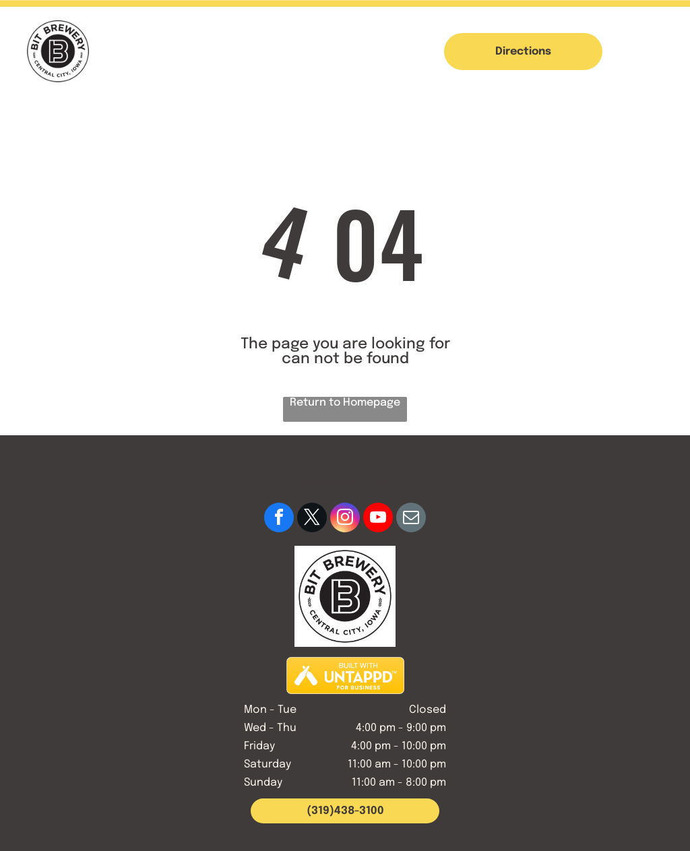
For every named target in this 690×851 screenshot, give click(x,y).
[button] (655, 51)
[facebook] (279, 519)
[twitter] (312, 519)
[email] (411, 519)
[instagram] (345, 519)
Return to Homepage (345, 402)
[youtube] (378, 519)
